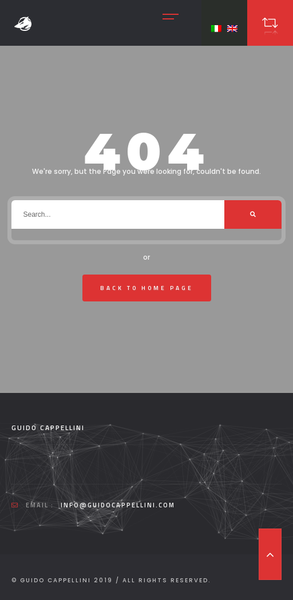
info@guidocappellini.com (118, 505)
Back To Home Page (146, 288)
